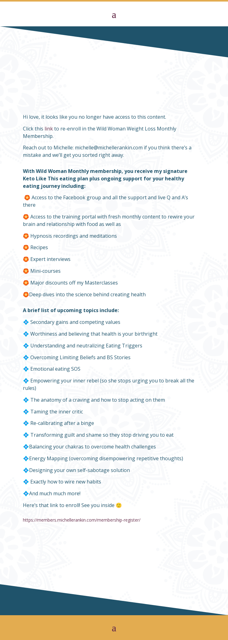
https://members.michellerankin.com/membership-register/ (81, 520)
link (49, 128)
